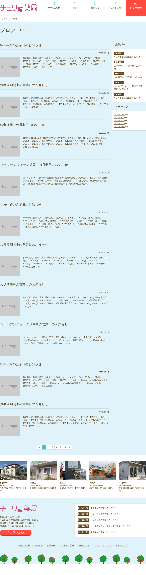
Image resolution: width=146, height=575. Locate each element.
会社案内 (51, 545)
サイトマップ (122, 545)
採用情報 (39, 545)
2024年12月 (119, 126)
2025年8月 (119, 120)
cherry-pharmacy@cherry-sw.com (19, 526)
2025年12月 (119, 114)
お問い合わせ (16, 532)
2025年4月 (119, 123)
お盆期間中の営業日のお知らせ (104, 520)
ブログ (108, 545)
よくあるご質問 (67, 545)
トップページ (5, 19)
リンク (98, 545)
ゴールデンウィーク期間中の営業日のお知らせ (128, 85)
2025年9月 (119, 117)
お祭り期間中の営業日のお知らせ (128, 65)
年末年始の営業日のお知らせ (103, 508)
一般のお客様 (24, 545)
